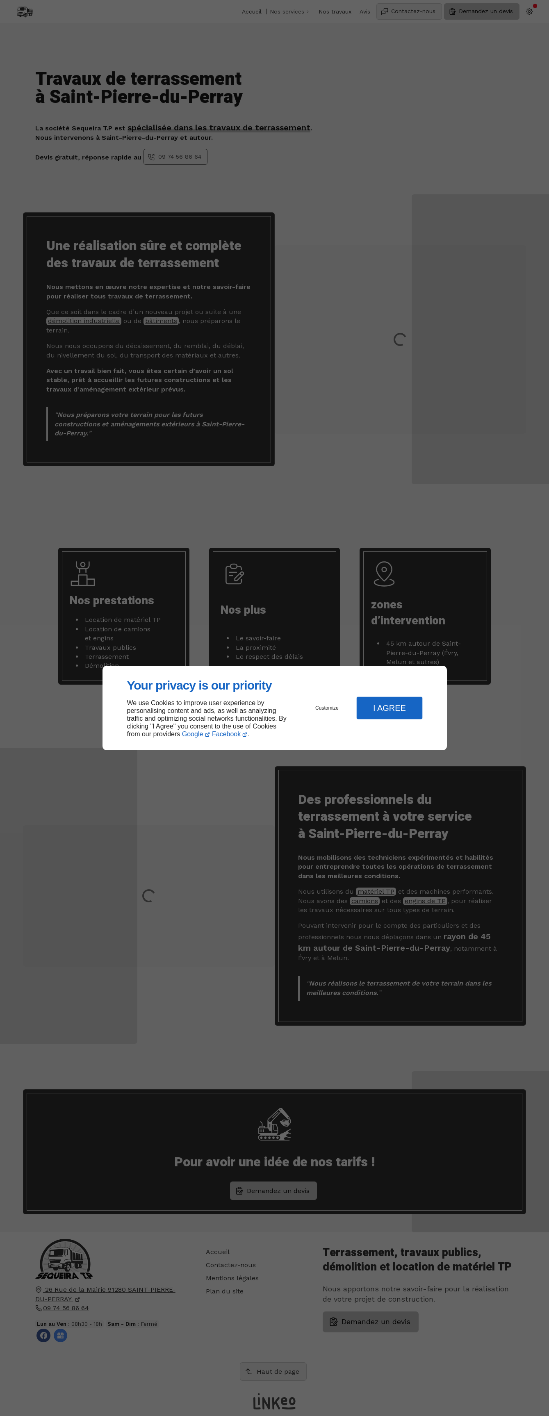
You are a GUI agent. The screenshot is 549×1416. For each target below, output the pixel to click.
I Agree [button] (389, 708)
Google (192, 734)
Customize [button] (327, 708)
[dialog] (275, 708)
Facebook (226, 734)
